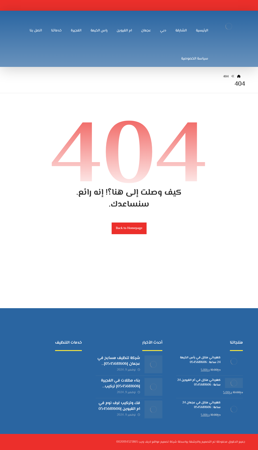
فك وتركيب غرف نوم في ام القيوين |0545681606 (119, 406)
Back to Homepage (129, 228)
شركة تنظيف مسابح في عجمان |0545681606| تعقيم (118, 363)
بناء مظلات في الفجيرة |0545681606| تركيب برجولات (120, 386)
